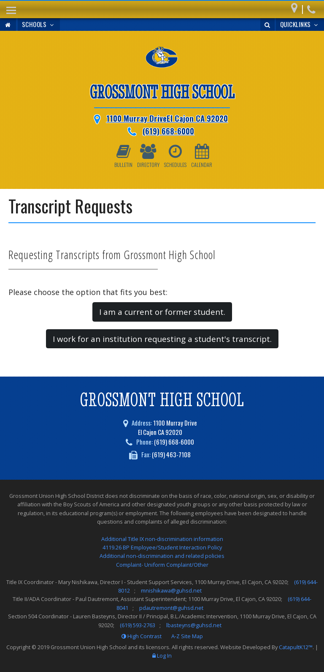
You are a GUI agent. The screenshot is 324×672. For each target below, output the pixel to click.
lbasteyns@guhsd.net (193, 625)
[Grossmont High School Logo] (162, 59)
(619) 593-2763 (137, 625)
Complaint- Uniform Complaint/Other (162, 564)
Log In (164, 655)
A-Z (187, 636)
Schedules (175, 156)
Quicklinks (300, 24)
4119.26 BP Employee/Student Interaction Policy (162, 547)
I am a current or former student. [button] (162, 311)
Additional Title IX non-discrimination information (162, 539)
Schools (39, 24)
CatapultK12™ (296, 647)
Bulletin (123, 156)
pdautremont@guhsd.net (171, 608)
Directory (148, 156)
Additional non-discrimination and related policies (162, 556)
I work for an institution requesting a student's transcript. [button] (162, 338)
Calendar (201, 156)
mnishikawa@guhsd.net (171, 590)
